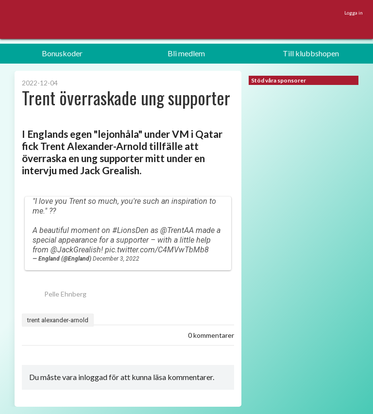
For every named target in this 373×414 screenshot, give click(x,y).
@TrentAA (177, 230)
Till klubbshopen (311, 53)
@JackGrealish (76, 249)
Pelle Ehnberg (54, 294)
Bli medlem (186, 53)
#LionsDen (130, 230)
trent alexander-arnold (57, 320)
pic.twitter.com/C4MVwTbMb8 (157, 249)
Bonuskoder (62, 53)
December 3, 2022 (116, 258)
